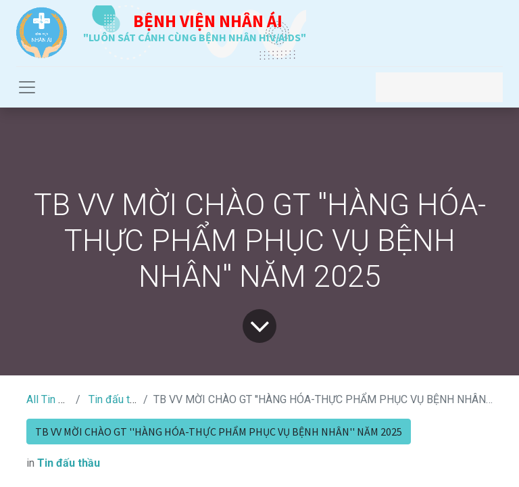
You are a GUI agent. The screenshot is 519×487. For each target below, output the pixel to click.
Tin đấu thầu (118, 399)
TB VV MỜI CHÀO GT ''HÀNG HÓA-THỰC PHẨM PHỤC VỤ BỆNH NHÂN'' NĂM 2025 (218, 431)
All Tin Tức (51, 399)
